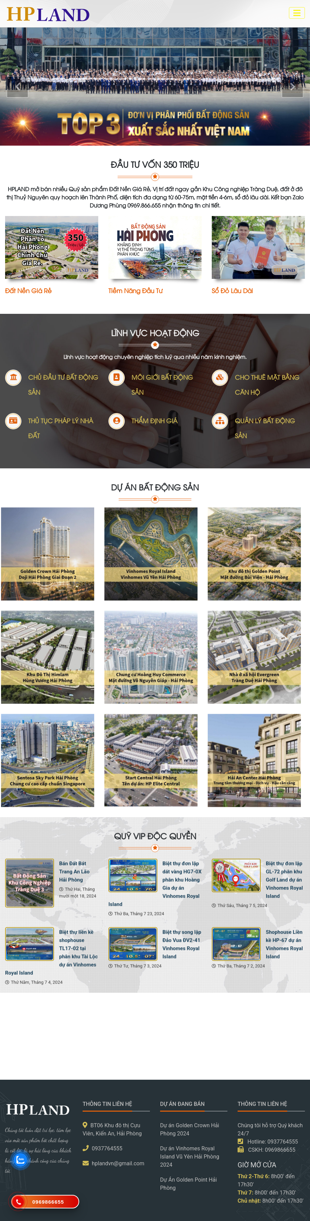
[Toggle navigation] (297, 13)
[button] (17, 86)
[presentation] (10, 1053)
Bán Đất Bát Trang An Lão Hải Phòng (74, 932)
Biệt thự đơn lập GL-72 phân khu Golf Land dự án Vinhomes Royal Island (284, 940)
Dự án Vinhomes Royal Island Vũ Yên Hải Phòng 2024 (189, 1156)
